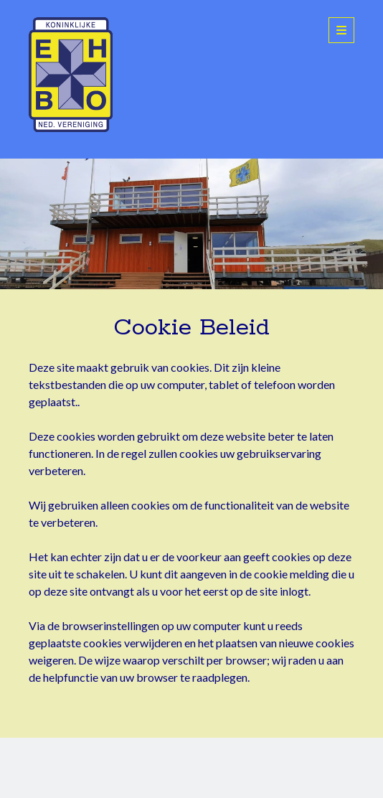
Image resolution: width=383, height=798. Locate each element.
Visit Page (191, 224)
